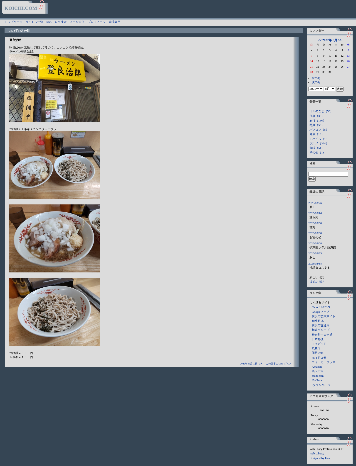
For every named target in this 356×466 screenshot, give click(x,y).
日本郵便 (318, 339)
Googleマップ (320, 311)
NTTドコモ (319, 357)
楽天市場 (318, 371)
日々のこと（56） (321, 111)
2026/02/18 (315, 263)
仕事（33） (316, 116)
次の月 (316, 82)
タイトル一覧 (34, 22)
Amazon (317, 366)
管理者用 (114, 22)
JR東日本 (318, 321)
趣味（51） (316, 148)
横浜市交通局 (320, 325)
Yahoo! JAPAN (321, 307)
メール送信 (77, 22)
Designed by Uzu (319, 458)
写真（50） (316, 125)
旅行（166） (317, 120)
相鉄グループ (320, 330)
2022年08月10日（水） (252, 363)
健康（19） (316, 134)
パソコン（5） (319, 129)
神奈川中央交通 (322, 334)
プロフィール (96, 22)
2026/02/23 (315, 253)
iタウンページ (321, 385)
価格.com (318, 352)
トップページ (13, 22)
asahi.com (318, 375)
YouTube (317, 380)
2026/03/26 (315, 203)
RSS (49, 22)
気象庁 (316, 348)
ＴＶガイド (319, 343)
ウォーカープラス (323, 362)
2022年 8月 (330, 40)
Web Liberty (316, 453)
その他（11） (318, 152)
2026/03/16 (315, 213)
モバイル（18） (319, 139)
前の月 (316, 78)
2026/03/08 (315, 223)
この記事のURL (274, 363)
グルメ (288, 363)
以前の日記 (316, 282)
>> (340, 40)
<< (319, 40)
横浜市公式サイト (323, 316)
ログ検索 (61, 22)
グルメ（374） (319, 143)
